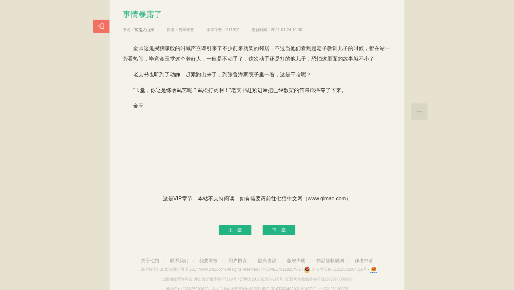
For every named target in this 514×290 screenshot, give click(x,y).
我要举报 (208, 260)
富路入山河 (144, 29)
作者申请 (364, 260)
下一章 (279, 230)
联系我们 (179, 260)
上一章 (235, 230)
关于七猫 (150, 260)
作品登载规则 (330, 260)
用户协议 (237, 260)
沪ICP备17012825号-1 (281, 269)
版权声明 (296, 260)
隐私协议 (267, 260)
